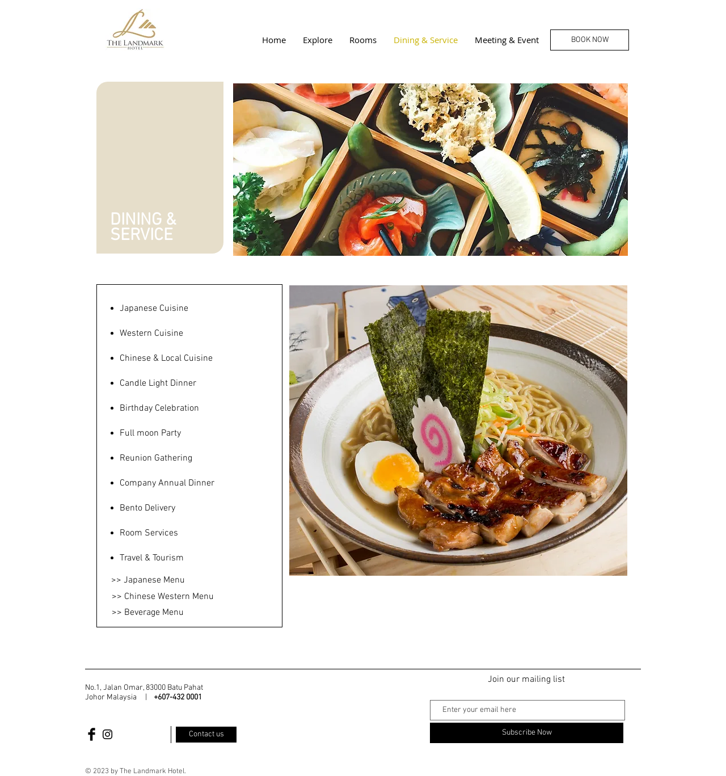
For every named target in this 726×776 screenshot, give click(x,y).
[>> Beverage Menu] (147, 612)
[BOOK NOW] (589, 39)
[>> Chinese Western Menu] (163, 596)
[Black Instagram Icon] (107, 734)
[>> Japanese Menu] (148, 580)
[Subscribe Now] (526, 733)
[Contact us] (206, 735)
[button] (458, 430)
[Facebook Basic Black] (91, 734)
